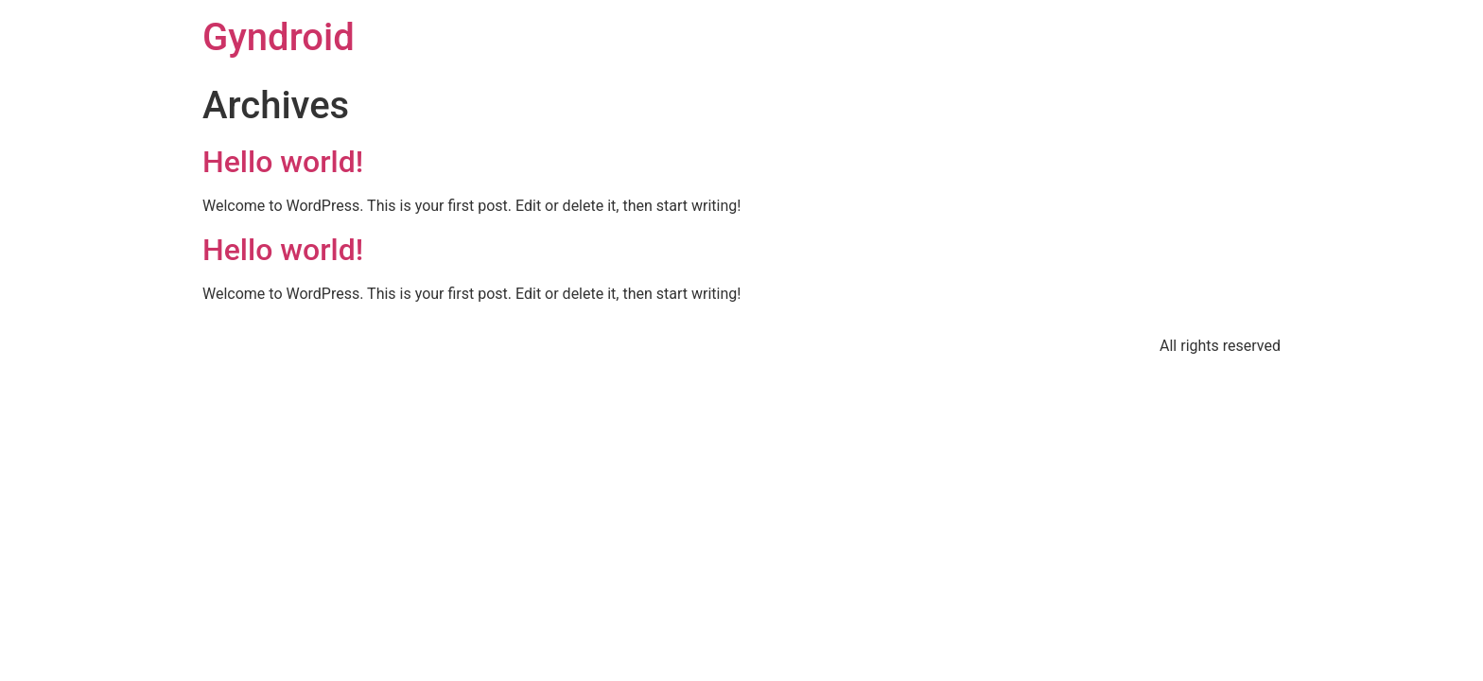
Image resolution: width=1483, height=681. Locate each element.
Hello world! (282, 162)
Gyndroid (278, 37)
